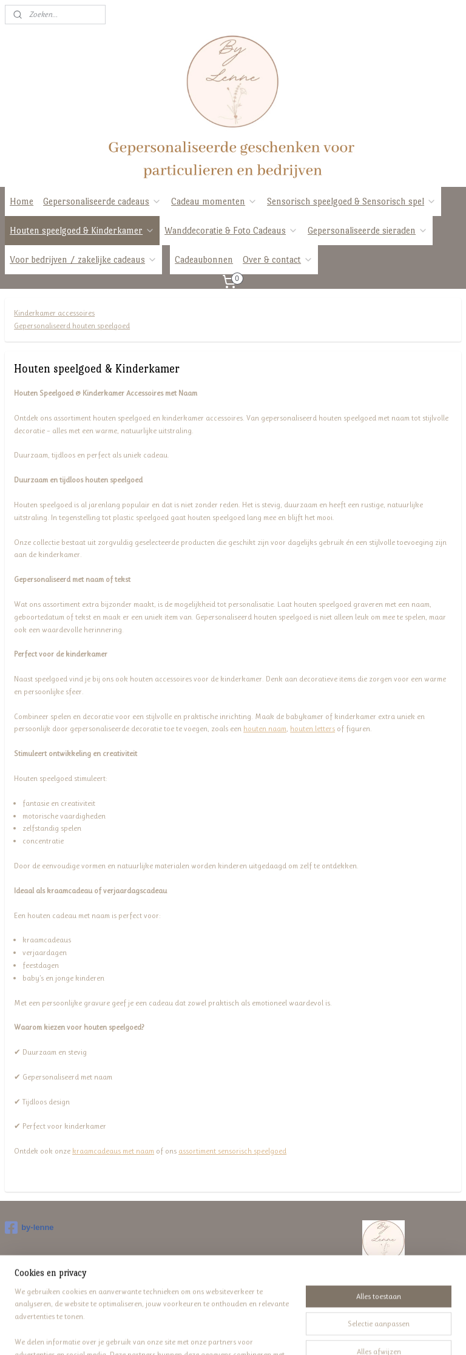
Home (21, 201)
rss (214, 1333)
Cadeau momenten (214, 201)
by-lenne (29, 1227)
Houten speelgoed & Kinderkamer (82, 230)
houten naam (264, 728)
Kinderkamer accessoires (54, 312)
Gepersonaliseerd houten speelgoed (72, 325)
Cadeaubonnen (204, 259)
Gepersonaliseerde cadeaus (102, 201)
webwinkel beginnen (248, 1333)
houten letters (312, 728)
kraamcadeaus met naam (113, 1150)
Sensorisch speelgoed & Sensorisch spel (351, 201)
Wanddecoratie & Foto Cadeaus (231, 230)
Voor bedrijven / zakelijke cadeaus (83, 259)
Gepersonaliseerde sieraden (368, 230)
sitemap (195, 1333)
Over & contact (278, 259)
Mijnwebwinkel (331, 1333)
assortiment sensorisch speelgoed (232, 1150)
